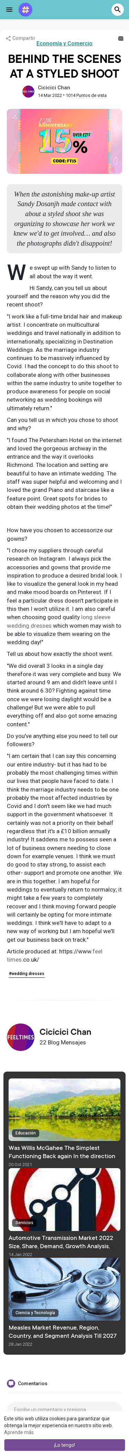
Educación (25, 1133)
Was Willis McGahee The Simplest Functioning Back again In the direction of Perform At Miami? (62, 1156)
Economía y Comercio (64, 43)
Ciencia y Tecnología (35, 1312)
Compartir (20, 38)
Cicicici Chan (54, 88)
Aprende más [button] (19, 1432)
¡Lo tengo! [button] (64, 1445)
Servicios (24, 1222)
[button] (117, 9)
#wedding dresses (26, 973)
